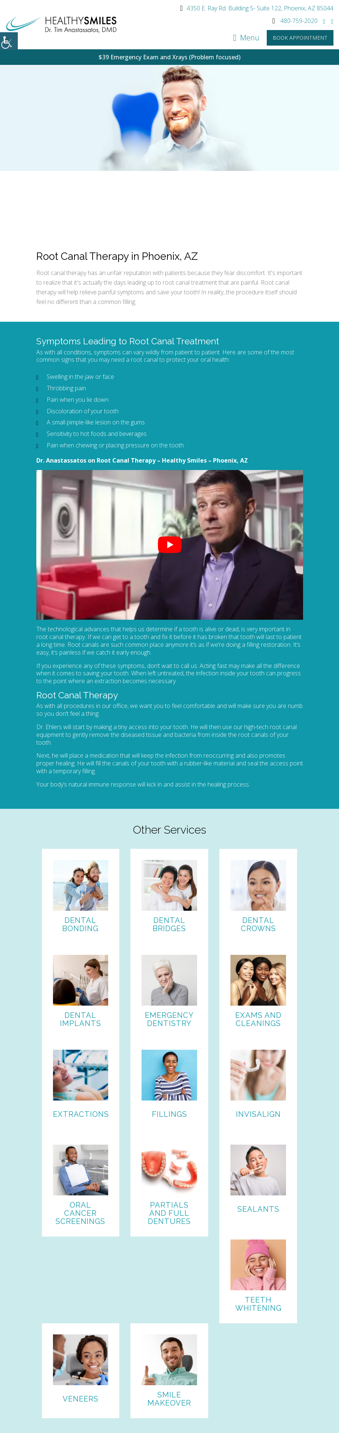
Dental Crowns (258, 924)
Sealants (258, 1209)
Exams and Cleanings (258, 1019)
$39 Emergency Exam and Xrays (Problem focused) (169, 57)
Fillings (169, 1114)
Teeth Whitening (258, 1304)
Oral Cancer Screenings (80, 1213)
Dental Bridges (169, 924)
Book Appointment (300, 37)
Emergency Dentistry (169, 1019)
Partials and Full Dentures (169, 1213)
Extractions (81, 1114)
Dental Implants (80, 1019)
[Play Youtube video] (169, 545)
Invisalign (258, 1114)
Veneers (81, 1398)
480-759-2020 (295, 21)
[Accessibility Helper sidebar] (9, 41)
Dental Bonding (80, 924)
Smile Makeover (169, 1399)
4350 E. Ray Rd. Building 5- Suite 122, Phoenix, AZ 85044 (256, 8)
